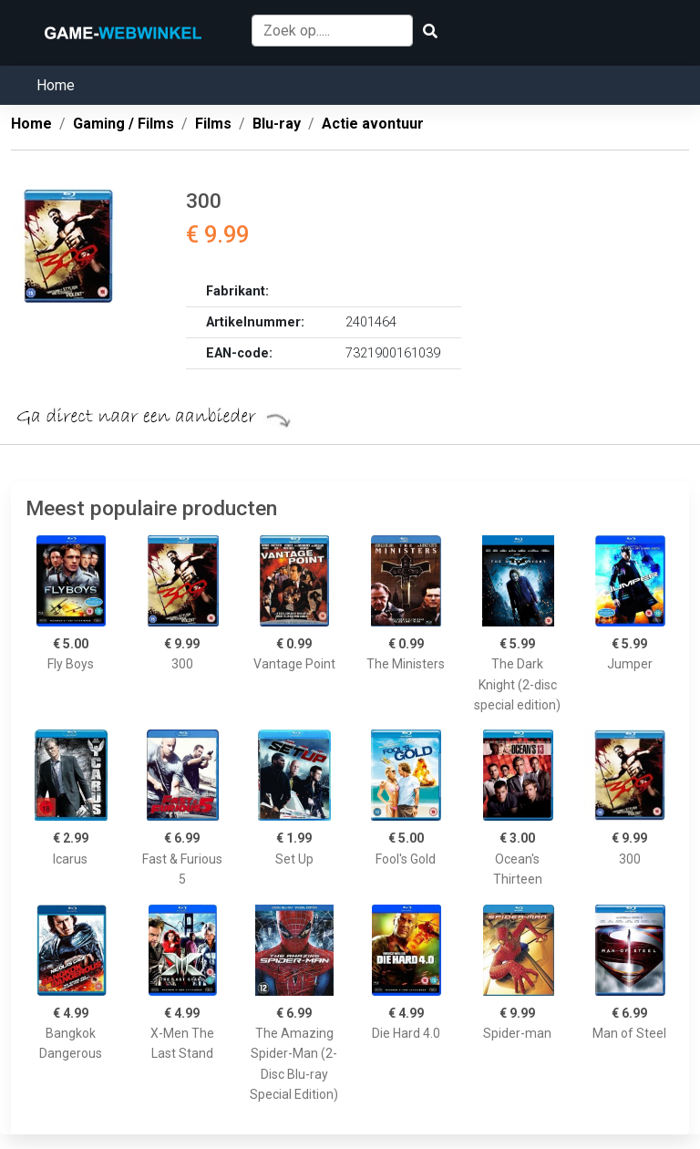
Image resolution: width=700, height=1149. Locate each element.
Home (55, 85)
